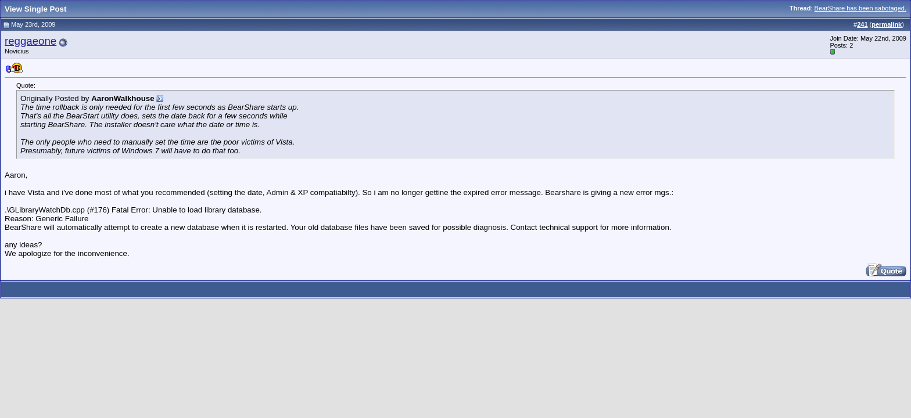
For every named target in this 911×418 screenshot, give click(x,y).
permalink (886, 24)
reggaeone (30, 41)
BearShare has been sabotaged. (860, 8)
